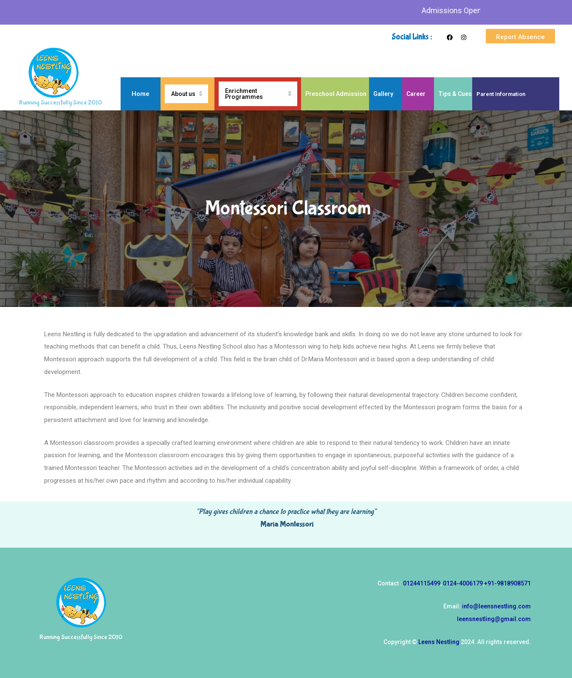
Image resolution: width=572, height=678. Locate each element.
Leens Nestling (438, 642)
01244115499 (421, 583)
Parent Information (500, 94)
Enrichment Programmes (258, 93)
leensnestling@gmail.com (494, 619)
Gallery (383, 93)
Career (415, 93)
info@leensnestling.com (496, 606)
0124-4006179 (463, 583)
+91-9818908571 (507, 583)
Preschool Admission (335, 93)
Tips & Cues (455, 93)
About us (186, 93)
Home (140, 94)
